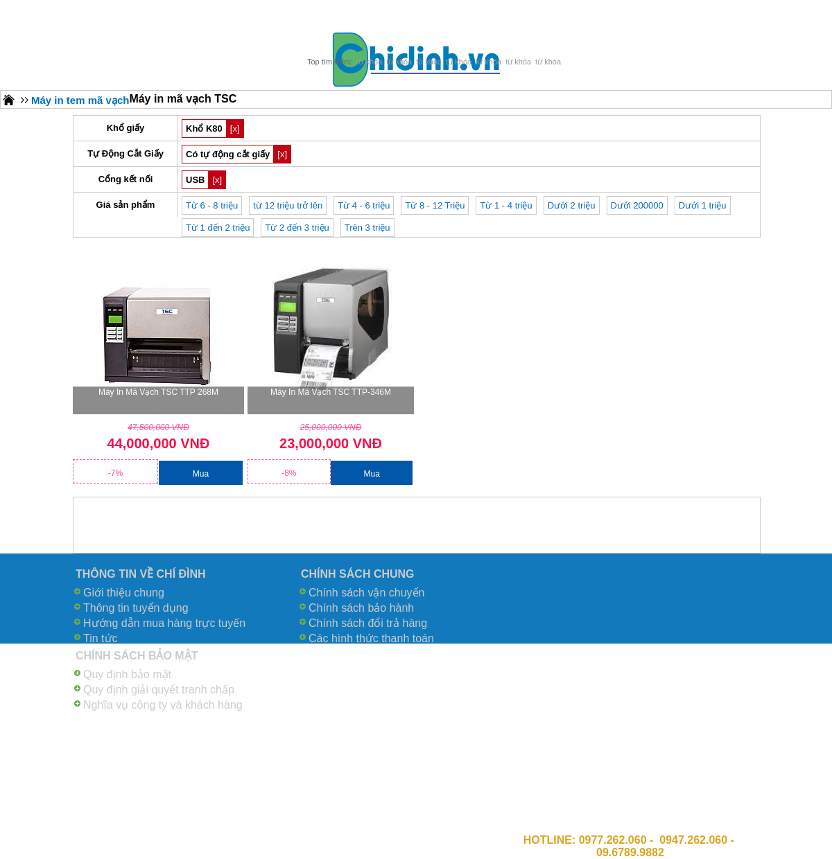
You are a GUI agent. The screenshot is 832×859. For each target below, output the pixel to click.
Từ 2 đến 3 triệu (297, 227)
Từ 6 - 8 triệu (212, 205)
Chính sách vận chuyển (366, 593)
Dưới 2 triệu (572, 205)
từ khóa (369, 61)
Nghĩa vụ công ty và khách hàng (163, 705)
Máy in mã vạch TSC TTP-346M (330, 392)
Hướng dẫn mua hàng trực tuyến (164, 623)
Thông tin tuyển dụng (136, 608)
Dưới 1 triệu (703, 205)
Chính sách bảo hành (361, 608)
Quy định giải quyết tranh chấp (158, 690)
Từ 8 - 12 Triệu (435, 205)
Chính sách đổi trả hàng (368, 623)
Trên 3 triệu (367, 227)
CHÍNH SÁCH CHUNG (358, 574)
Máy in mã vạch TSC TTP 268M (158, 392)
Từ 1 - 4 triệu (506, 205)
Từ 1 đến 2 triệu (218, 227)
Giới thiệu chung (123, 593)
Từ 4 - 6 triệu (364, 205)
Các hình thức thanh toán (371, 638)
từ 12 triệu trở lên (287, 205)
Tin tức (100, 638)
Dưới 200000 (637, 205)
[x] (235, 128)
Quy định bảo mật (127, 674)
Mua (201, 474)
